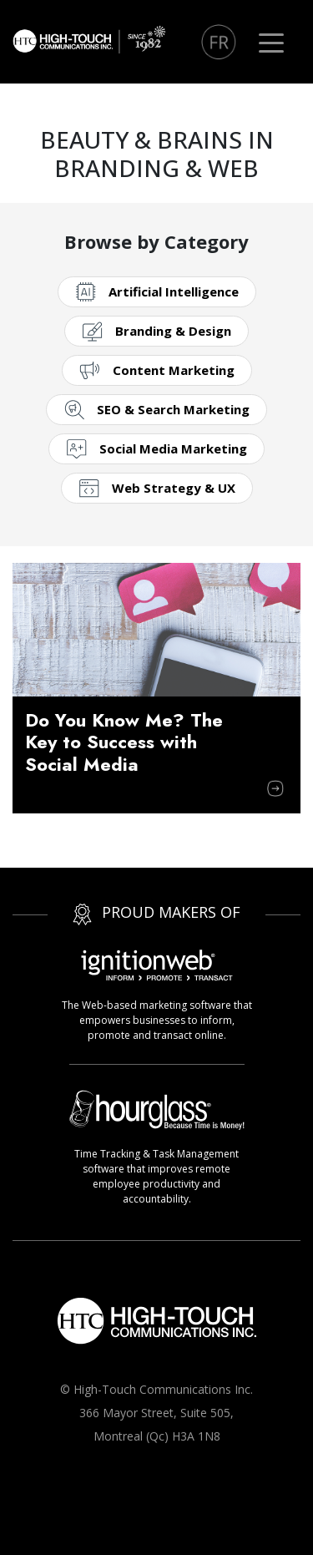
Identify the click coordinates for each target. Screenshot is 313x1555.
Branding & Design (173, 330)
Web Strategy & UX (173, 487)
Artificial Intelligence (174, 291)
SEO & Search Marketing (173, 409)
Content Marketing (174, 370)
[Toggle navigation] (271, 41)
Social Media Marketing (173, 448)
